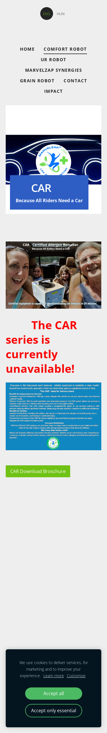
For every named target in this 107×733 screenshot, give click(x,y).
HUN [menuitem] (60, 13)
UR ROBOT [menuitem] (53, 59)
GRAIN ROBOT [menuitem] (37, 80)
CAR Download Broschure (38, 471)
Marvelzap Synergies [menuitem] (53, 70)
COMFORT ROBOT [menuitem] (65, 49)
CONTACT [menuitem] (75, 80)
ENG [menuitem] (46, 13)
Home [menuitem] (27, 49)
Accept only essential (53, 710)
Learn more (53, 675)
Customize (76, 675)
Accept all (53, 693)
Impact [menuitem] (53, 91)
